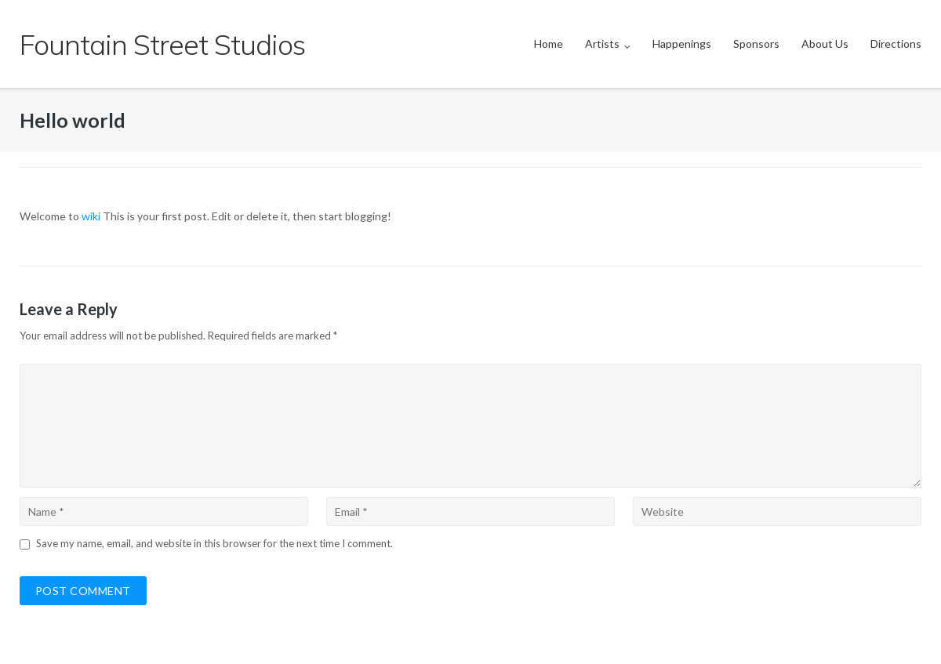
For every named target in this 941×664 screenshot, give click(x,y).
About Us (824, 43)
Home (548, 43)
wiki (91, 216)
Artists (602, 43)
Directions (895, 43)
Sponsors (756, 43)
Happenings (681, 43)
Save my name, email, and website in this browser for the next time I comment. (214, 543)
